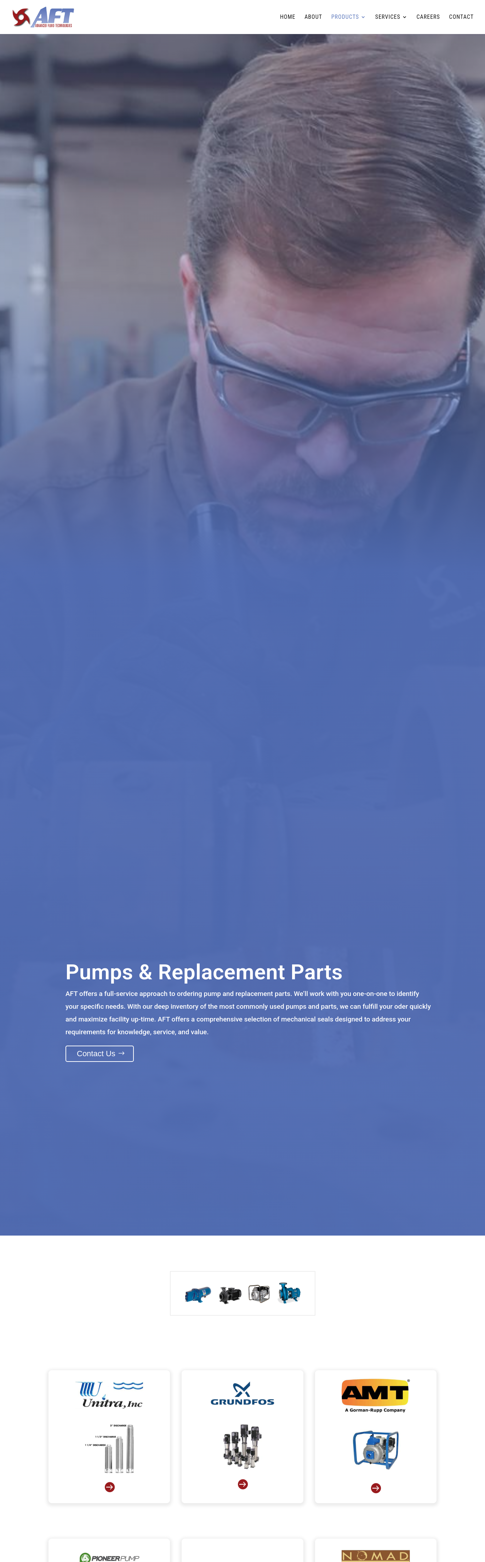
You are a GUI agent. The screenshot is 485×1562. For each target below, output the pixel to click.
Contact (461, 17)
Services (387, 17)
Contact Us (96, 1053)
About (313, 17)
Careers (428, 17)
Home (288, 17)
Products (345, 17)
